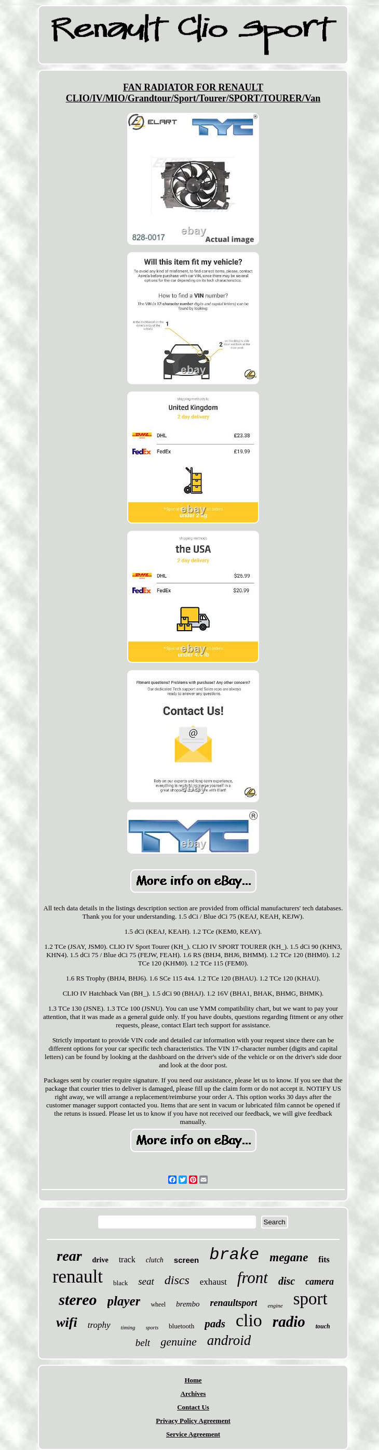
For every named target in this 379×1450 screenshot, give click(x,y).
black (120, 1283)
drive (100, 1260)
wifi (66, 1322)
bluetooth (181, 1326)
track (127, 1259)
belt (143, 1342)
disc (286, 1281)
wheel (158, 1304)
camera (319, 1281)
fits (323, 1259)
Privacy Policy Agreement (193, 1421)
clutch (155, 1260)
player (124, 1301)
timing (128, 1327)
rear (69, 1256)
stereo (78, 1299)
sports (152, 1327)
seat (146, 1281)
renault (77, 1276)
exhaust (213, 1282)
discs (177, 1280)
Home (192, 1380)
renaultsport (233, 1303)
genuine (178, 1341)
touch (323, 1326)
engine (274, 1305)
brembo (187, 1304)
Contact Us (193, 1407)
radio (289, 1321)
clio (249, 1320)
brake (234, 1254)
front (252, 1278)
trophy (99, 1325)
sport (310, 1298)
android (229, 1340)
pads (215, 1323)
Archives (193, 1393)
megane (288, 1257)
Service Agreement (193, 1434)
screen (186, 1260)
